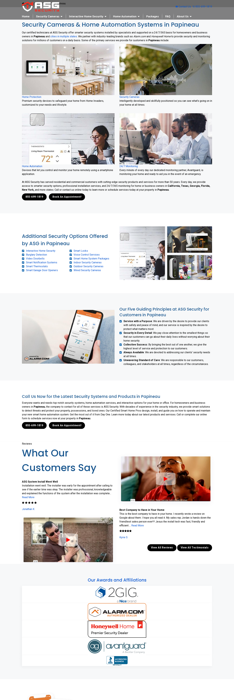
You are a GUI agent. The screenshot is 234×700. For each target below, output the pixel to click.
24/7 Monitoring (128, 166)
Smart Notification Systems (41, 262)
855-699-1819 (202, 6)
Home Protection (31, 96)
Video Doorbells (35, 258)
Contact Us (183, 6)
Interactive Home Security (86, 16)
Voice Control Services (87, 254)
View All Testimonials (195, 546)
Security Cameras (47, 16)
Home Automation (124, 16)
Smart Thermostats (37, 266)
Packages (152, 16)
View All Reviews (162, 546)
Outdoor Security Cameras (88, 266)
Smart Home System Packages (91, 258)
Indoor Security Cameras (88, 262)
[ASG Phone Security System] (68, 539)
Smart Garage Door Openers (42, 270)
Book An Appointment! (66, 196)
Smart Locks (81, 250)
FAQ (167, 16)
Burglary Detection (36, 254)
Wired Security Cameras (87, 270)
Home (26, 16)
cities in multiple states (63, 36)
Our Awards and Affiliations (117, 579)
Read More (28, 496)
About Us (182, 16)
